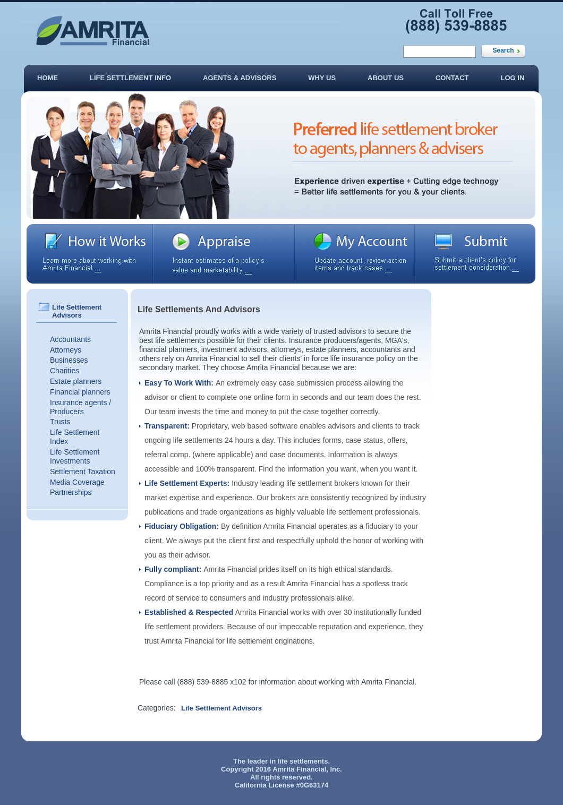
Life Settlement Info (130, 78)
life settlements (303, 761)
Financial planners (80, 392)
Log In (513, 78)
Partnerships (71, 492)
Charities (64, 370)
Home (47, 78)
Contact (452, 78)
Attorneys (65, 350)
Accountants (70, 339)
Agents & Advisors (239, 78)
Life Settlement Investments (74, 456)
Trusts (60, 421)
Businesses (69, 360)
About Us (386, 78)
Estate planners (75, 381)
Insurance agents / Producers (80, 407)
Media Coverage (77, 482)
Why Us (322, 78)
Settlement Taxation (82, 471)
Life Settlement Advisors (221, 708)
